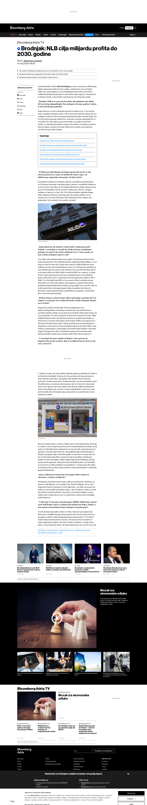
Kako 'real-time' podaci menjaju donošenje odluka (30, 674)
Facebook (105, 761)
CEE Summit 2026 (108, 35)
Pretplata (129, 28)
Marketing (77, 769)
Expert (89, 35)
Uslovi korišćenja (79, 759)
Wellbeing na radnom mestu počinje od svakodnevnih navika (57, 674)
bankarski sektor (66, 530)
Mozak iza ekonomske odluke (113, 592)
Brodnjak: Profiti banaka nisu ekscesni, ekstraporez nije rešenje (61, 150)
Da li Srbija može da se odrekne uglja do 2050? (86, 674)
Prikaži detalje (29, 801)
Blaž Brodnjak (52, 530)
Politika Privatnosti (79, 761)
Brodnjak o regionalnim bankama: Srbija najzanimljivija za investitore (87, 570)
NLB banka (42, 530)
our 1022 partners (33, 780)
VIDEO (14, 35)
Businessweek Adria (76, 35)
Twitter (104, 766)
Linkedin (104, 769)
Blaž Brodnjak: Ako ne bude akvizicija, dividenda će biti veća (59, 154)
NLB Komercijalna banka (47, 533)
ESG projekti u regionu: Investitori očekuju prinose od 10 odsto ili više (63, 159)
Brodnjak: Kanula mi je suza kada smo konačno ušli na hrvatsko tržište (115, 570)
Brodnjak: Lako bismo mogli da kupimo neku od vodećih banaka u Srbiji (63, 145)
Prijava (122, 28)
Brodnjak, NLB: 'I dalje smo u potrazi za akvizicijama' (57, 141)
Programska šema (50, 761)
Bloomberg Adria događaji (53, 764)
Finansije (20, 565)
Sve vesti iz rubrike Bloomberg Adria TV (27, 579)
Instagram (105, 764)
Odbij (131, 789)
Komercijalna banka (82, 530)
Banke (60, 533)
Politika (38, 35)
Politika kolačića (78, 766)
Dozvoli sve (131, 778)
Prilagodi (131, 784)
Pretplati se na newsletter (103, 751)
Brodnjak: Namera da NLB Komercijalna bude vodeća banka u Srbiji (62, 164)
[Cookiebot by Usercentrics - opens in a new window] (12, 801)
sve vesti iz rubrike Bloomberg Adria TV (27, 741)
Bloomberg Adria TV (33, 689)
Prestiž (53, 35)
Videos (47, 759)
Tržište (45, 35)
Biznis (30, 35)
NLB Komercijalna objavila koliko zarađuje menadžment (58, 569)
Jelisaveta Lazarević (32, 61)
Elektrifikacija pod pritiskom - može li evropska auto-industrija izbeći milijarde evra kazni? (115, 675)
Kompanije (107, 565)
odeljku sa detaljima (89, 797)
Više (97, 35)
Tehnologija (62, 35)
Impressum (77, 764)
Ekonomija (22, 35)
